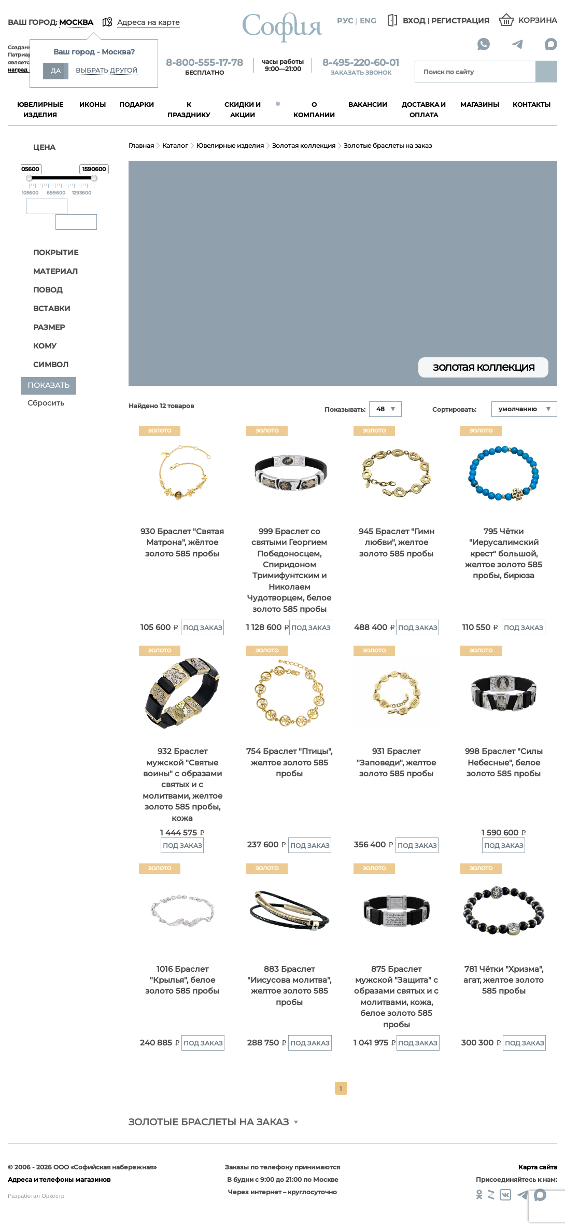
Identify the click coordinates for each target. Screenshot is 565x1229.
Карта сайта (537, 1167)
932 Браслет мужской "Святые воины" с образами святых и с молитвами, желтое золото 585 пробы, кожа (182, 784)
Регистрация (460, 20)
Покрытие (50, 253)
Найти (546, 71)
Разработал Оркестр (36, 1196)
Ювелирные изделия (230, 145)
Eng (368, 20)
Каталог (175, 145)
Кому (39, 346)
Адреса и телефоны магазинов (59, 1179)
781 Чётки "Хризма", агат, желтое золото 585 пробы (503, 980)
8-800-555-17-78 (204, 62)
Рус (345, 20)
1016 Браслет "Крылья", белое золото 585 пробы (182, 980)
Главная (141, 145)
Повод (42, 290)
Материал (50, 271)
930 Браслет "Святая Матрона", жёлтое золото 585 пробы (182, 542)
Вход (404, 21)
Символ (45, 365)
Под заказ (202, 628)
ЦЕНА (38, 147)
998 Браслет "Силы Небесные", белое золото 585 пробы (504, 762)
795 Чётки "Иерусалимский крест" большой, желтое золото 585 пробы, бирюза (503, 553)
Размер (43, 327)
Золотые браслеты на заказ (388, 145)
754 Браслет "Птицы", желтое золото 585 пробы (289, 762)
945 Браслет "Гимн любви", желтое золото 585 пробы (396, 542)
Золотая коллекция (303, 145)
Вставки (46, 309)
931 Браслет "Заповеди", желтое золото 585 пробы (396, 762)
